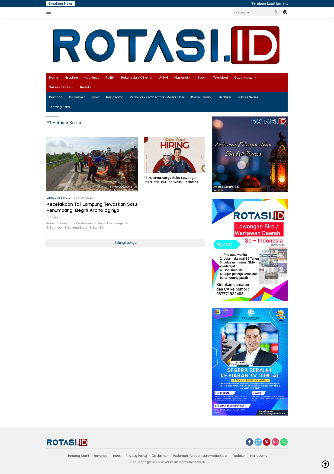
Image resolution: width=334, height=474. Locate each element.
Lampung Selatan (59, 197)
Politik (110, 77)
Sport (202, 77)
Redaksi (86, 87)
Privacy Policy (201, 97)
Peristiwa (52, 217)
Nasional (181, 77)
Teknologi (220, 77)
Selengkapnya (126, 243)
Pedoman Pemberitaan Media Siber (157, 97)
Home (53, 77)
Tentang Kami (60, 107)
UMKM (163, 77)
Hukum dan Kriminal (136, 77)
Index (96, 97)
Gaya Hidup (243, 77)
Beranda (56, 97)
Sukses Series (59, 87)
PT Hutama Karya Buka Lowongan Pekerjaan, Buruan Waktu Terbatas (171, 180)
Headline (71, 77)
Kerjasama (114, 97)
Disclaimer (77, 97)
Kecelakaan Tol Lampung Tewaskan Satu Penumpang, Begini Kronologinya (91, 207)
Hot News (91, 77)
